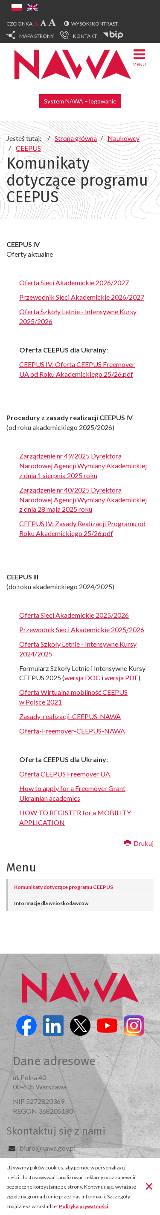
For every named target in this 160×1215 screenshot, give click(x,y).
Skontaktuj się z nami (55, 1131)
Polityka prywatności (83, 1206)
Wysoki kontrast (94, 23)
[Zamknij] (149, 1185)
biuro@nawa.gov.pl (48, 1148)
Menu (139, 57)
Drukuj (139, 843)
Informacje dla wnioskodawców (51, 903)
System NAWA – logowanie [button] (80, 101)
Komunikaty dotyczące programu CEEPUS (63, 887)
